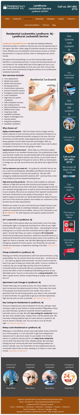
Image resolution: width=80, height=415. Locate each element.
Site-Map (49, 409)
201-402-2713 (72, 8)
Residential (28, 19)
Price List (46, 25)
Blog (53, 25)
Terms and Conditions (31, 25)
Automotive (40, 19)
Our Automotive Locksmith (69, 75)
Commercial (17, 19)
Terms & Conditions (29, 409)
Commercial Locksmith (11, 366)
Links (55, 409)
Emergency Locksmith (69, 366)
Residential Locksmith (30, 366)
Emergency (50, 19)
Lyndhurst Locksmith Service (15, 43)
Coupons (61, 19)
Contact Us (71, 19)
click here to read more (42, 298)
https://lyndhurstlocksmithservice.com (47, 402)
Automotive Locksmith (50, 366)
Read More (10, 388)
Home (7, 19)
